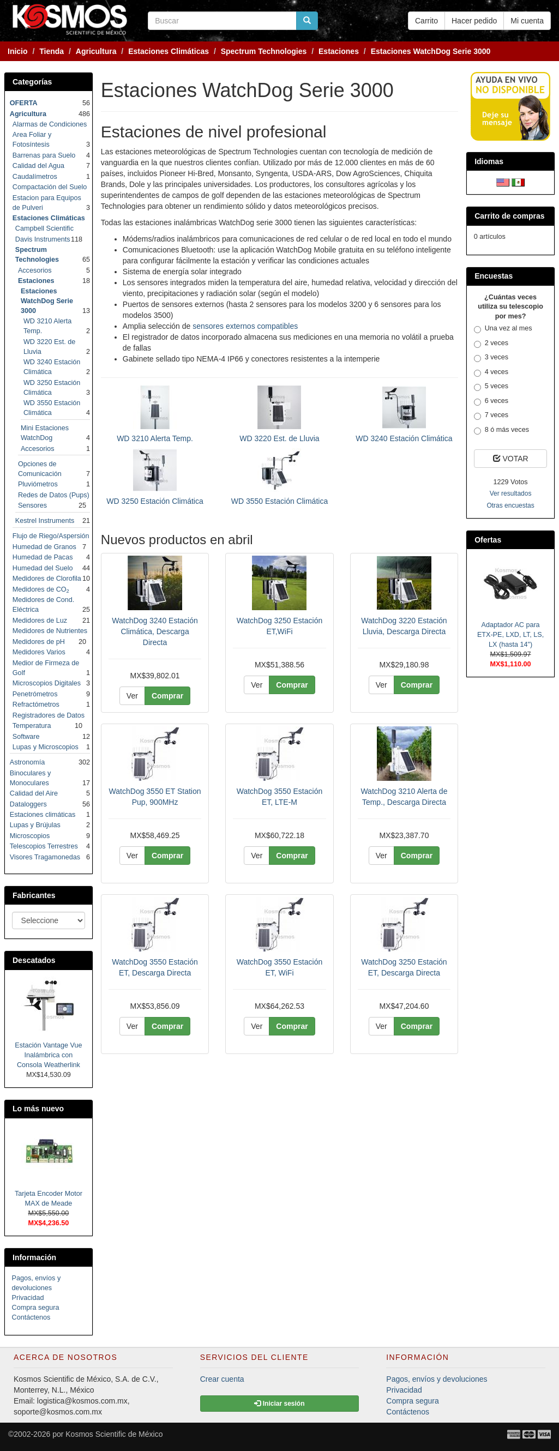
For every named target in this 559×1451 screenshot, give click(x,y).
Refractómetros (36, 704)
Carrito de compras (509, 216)
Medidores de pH (39, 642)
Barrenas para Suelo (44, 155)
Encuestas (493, 276)
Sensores (32, 505)
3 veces (491, 357)
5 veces (491, 386)
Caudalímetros (35, 176)
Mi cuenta (527, 20)
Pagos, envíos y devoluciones (436, 1379)
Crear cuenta (222, 1379)
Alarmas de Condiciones (50, 124)
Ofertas (487, 539)
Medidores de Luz (40, 620)
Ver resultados (511, 493)
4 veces (491, 372)
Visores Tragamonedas (45, 857)
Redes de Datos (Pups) (53, 495)
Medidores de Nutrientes (50, 631)
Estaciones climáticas (42, 814)
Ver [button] (132, 695)
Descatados (34, 960)
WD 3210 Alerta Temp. (155, 438)
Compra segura (35, 1307)
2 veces (491, 343)
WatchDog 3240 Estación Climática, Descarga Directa (154, 631)
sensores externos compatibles (245, 326)
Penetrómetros (35, 694)
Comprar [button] (167, 695)
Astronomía (27, 762)
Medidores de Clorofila (47, 578)
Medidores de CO (41, 589)
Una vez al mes (503, 328)
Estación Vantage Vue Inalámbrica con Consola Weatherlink (48, 1055)
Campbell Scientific (44, 228)
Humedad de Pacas (43, 557)
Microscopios (30, 836)
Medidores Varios (39, 652)
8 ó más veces (501, 430)
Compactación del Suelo (50, 187)
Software (26, 736)
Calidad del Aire (34, 793)
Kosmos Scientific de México (114, 1434)
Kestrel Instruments (45, 521)
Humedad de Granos (44, 547)
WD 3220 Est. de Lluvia (279, 438)
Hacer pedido (474, 20)
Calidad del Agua (38, 166)
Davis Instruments (42, 239)
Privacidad (28, 1298)
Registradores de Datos (49, 715)
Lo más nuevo (38, 1108)
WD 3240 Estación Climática (404, 438)
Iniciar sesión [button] (279, 1403)
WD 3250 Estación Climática (154, 501)
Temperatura (32, 726)
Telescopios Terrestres (44, 846)
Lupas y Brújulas (35, 825)
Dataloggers (28, 804)
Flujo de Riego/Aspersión (51, 536)
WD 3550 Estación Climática (279, 501)
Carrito (426, 20)
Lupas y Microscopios (46, 747)
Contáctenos (31, 1317)
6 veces (491, 401)
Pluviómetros (38, 484)
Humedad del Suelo (43, 568)
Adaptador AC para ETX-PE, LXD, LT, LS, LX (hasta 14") (510, 634)
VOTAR (510, 458)
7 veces (491, 415)
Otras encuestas (510, 505)
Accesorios (35, 270)
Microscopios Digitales (47, 683)
